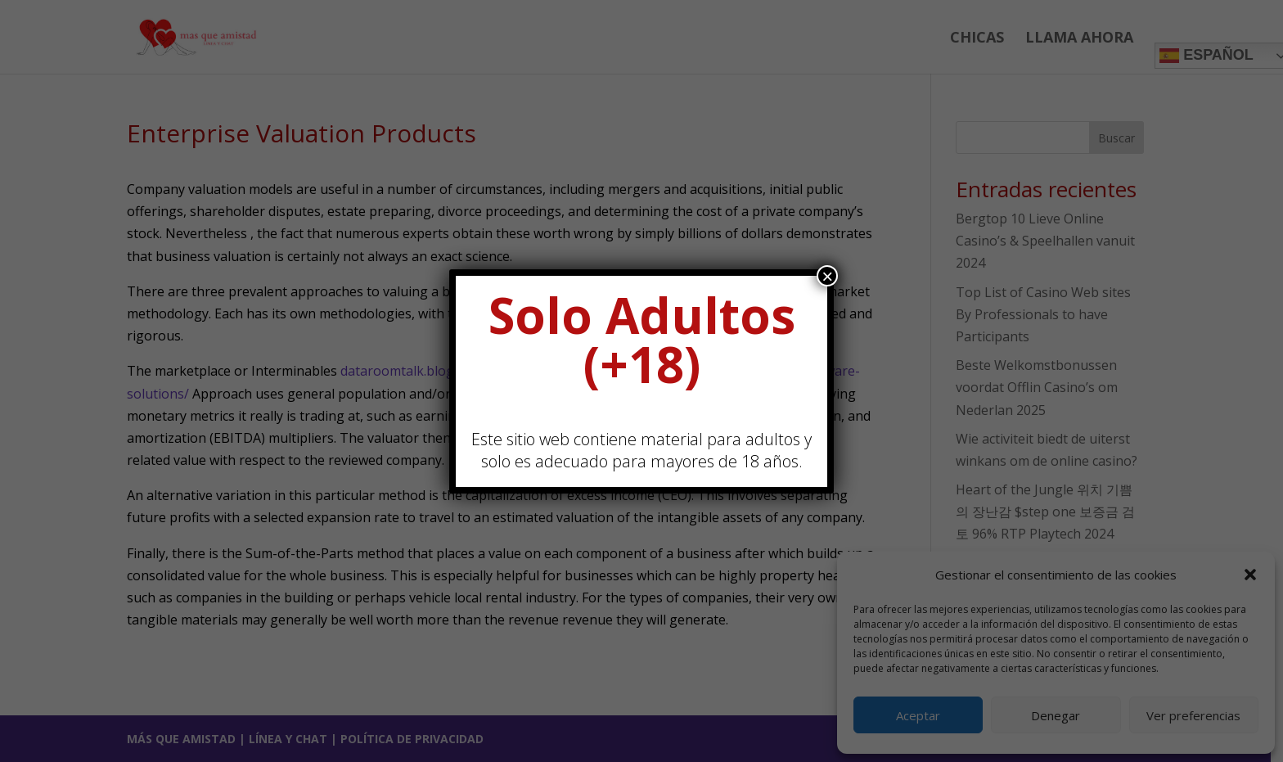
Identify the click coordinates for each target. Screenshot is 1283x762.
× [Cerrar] (827, 275)
